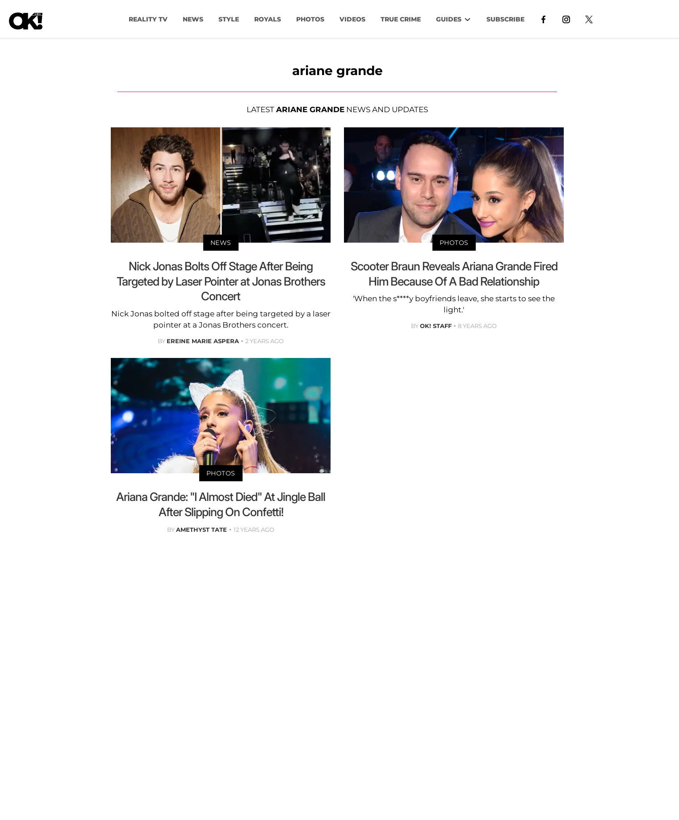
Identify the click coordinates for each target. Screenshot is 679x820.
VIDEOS (352, 19)
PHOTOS (310, 19)
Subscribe (505, 19)
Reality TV (148, 19)
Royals (267, 19)
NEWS (193, 19)
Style (228, 19)
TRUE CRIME (401, 19)
